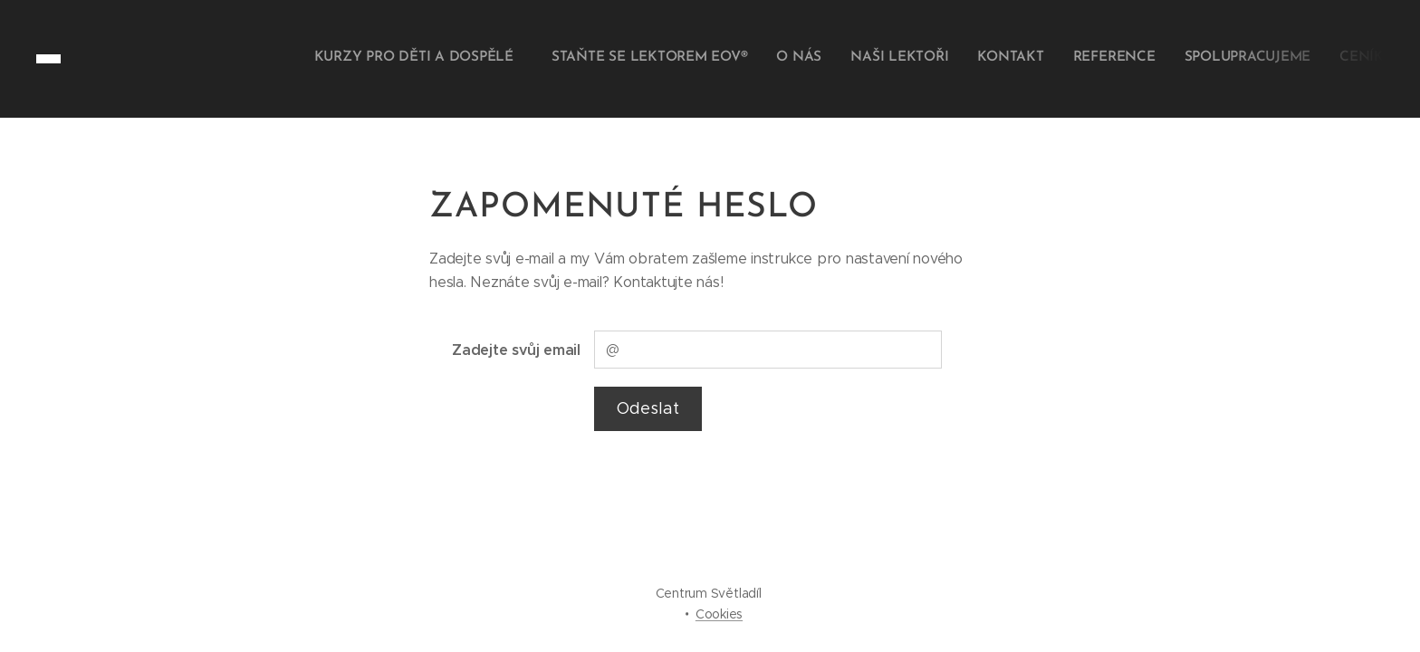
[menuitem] (1181, 59)
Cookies (719, 614)
